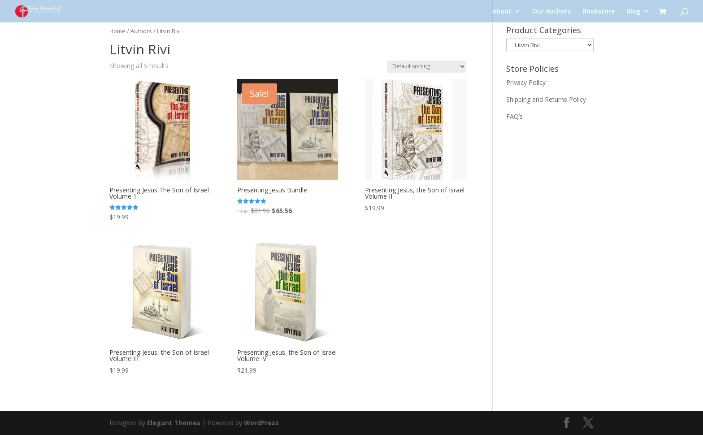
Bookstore (598, 11)
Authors (141, 31)
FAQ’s (514, 116)
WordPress (261, 422)
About (502, 11)
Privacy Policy (526, 82)
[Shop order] (426, 67)
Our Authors (551, 11)
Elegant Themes (173, 422)
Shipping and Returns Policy (546, 99)
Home (117, 31)
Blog (633, 11)
